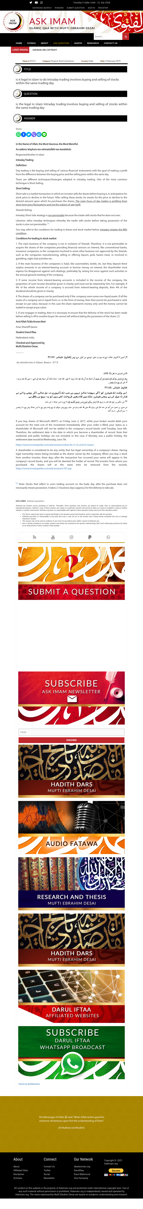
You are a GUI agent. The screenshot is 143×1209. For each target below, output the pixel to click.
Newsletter (49, 1188)
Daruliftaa (79, 1181)
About (16, 1177)
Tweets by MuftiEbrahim (29, 1094)
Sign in (91, 8)
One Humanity (81, 1188)
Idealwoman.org (82, 1177)
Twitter (47, 1181)
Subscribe (71, 750)
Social (47, 1184)
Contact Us (49, 1177)
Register (103, 8)
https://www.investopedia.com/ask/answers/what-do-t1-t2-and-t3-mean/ (56, 455)
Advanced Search (41, 8)
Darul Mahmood (82, 1184)
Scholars (17, 1188)
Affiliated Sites (20, 1181)
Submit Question (76, 8)
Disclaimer (18, 1184)
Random (59, 8)
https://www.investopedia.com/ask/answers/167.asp (45, 479)
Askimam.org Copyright (45, 50)
